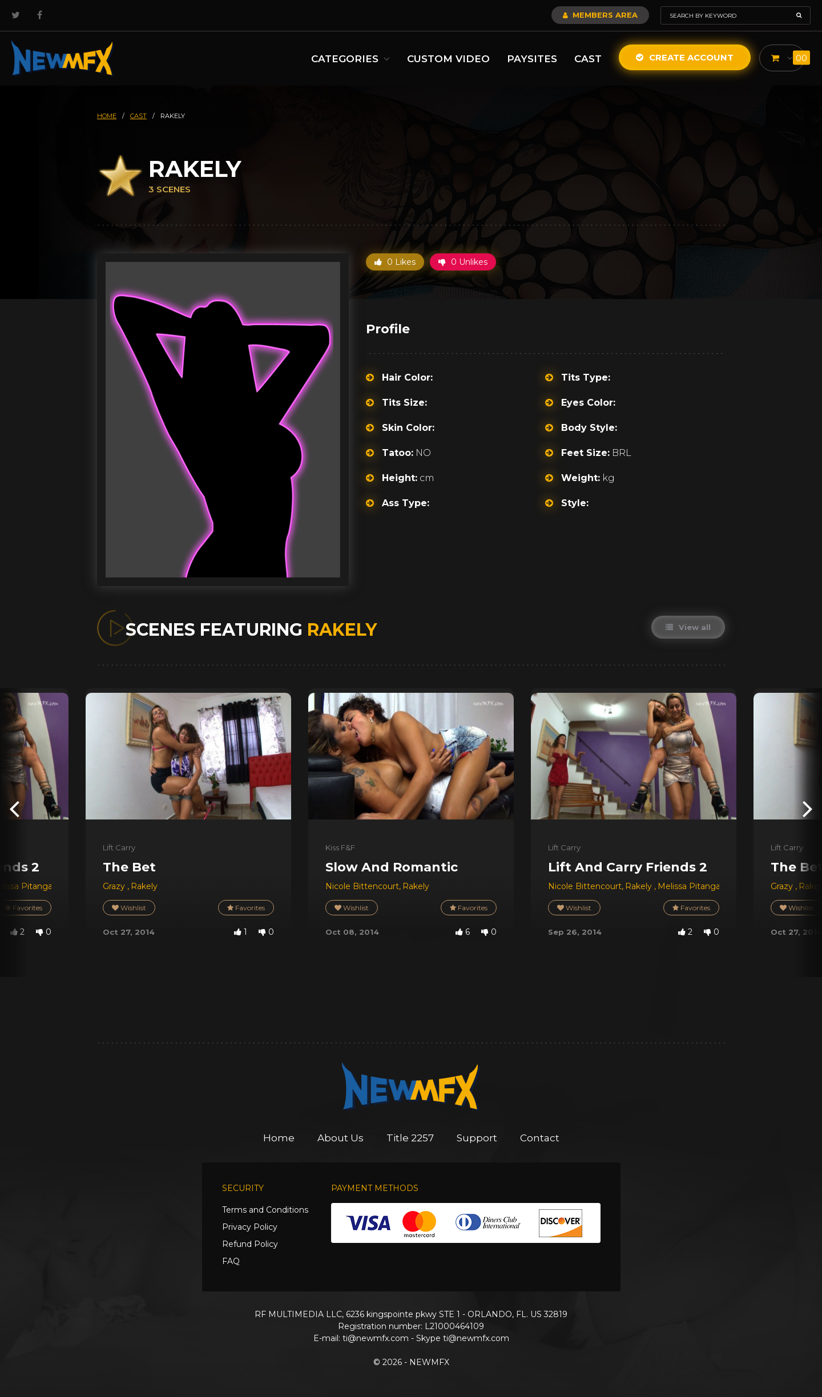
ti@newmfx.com (375, 1338)
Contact (539, 1138)
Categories (350, 58)
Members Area (600, 14)
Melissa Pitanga (689, 886)
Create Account (685, 57)
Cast (588, 58)
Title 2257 (410, 1138)
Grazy (115, 886)
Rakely (144, 886)
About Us (340, 1138)
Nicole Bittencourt (362, 886)
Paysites (532, 58)
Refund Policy (250, 1244)
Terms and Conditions (265, 1210)
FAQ (231, 1261)
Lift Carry (119, 847)
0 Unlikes (462, 262)
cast (138, 116)
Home (279, 1138)
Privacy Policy (249, 1227)
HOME (106, 116)
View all (688, 627)
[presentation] (14, 808)
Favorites (246, 907)
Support (477, 1138)
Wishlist (129, 907)
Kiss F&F (340, 847)
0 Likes (395, 262)
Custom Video (448, 58)
